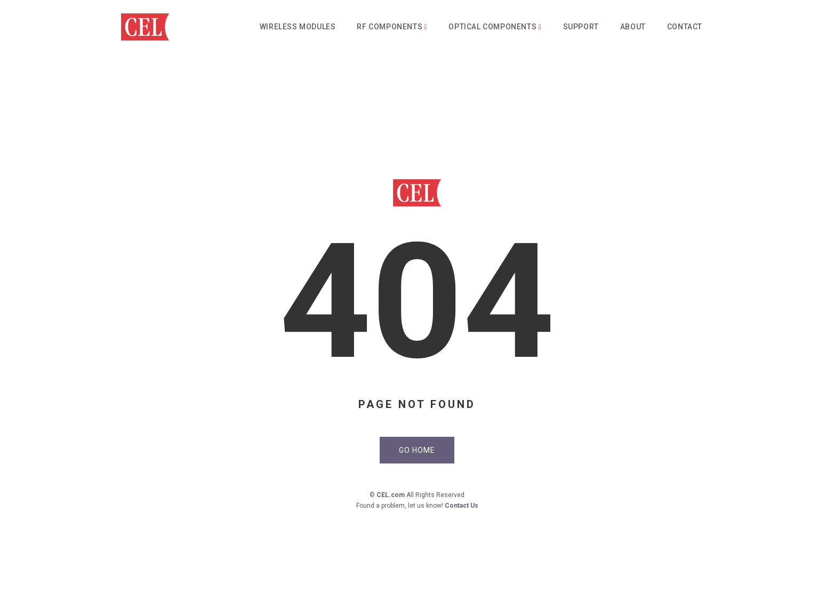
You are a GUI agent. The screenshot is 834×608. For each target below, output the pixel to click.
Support (581, 26)
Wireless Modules (298, 26)
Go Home (417, 450)
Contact (684, 26)
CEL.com (390, 495)
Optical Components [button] (494, 26)
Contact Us (461, 505)
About (633, 26)
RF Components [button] (392, 26)
